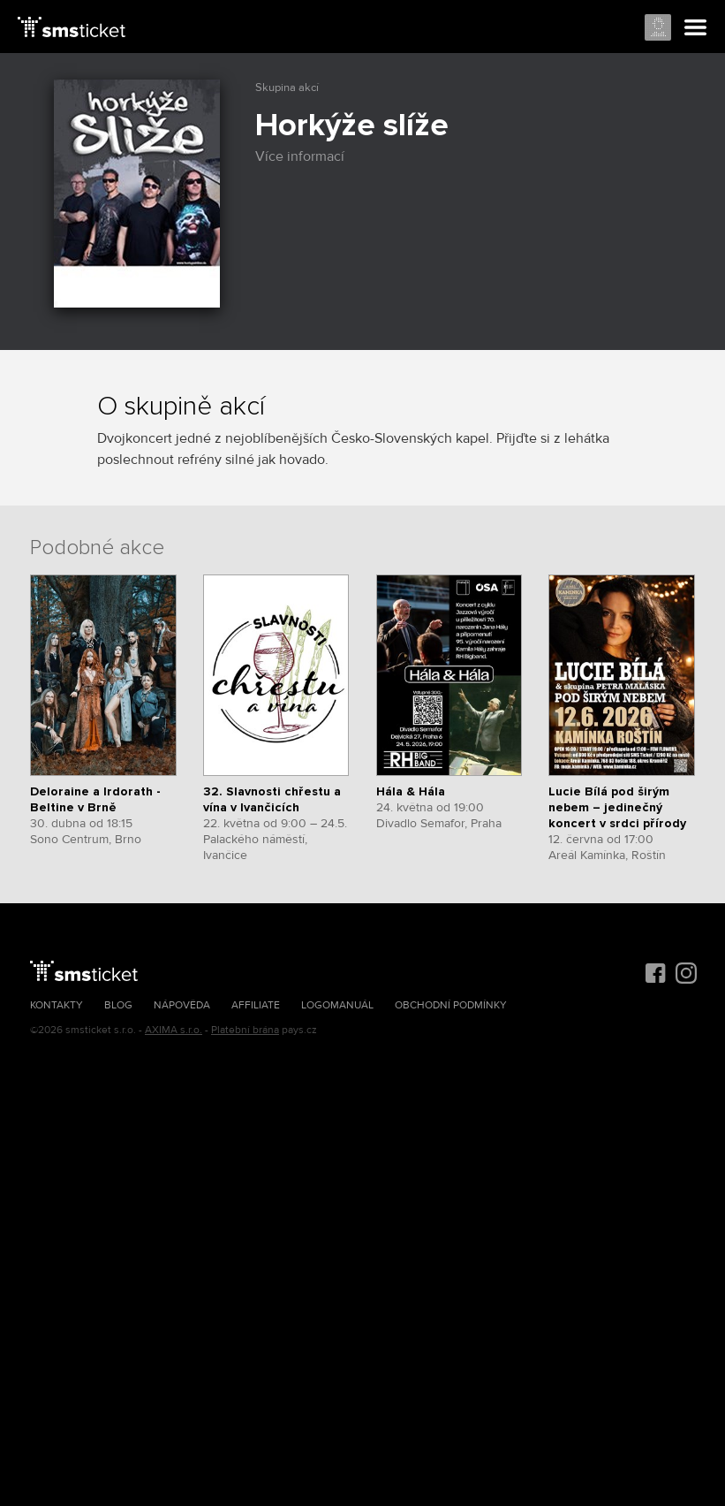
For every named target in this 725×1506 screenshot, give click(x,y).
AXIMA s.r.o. (173, 1030)
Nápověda (182, 1005)
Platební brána (245, 1030)
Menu (695, 28)
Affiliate (255, 1005)
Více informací (308, 156)
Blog (118, 1005)
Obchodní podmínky (451, 1005)
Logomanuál (337, 1005)
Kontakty (56, 1005)
